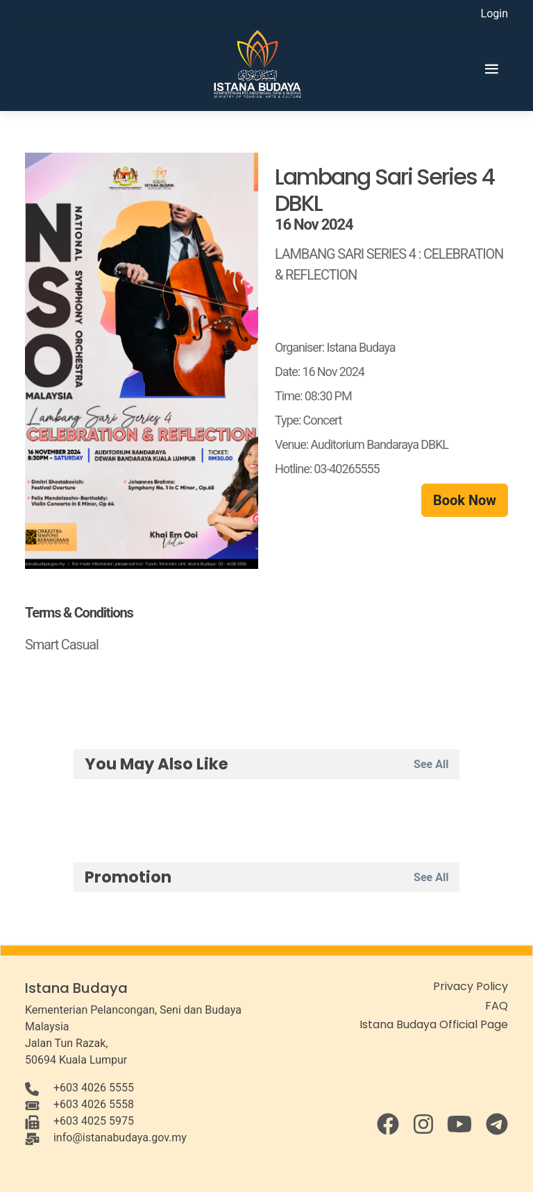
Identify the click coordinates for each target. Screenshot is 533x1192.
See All (431, 764)
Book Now (464, 500)
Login (494, 13)
